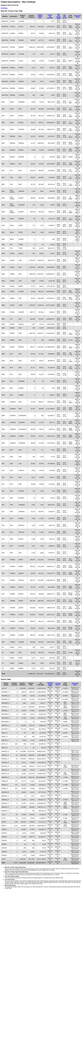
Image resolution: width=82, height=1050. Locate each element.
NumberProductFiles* (40, 16)
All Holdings (4, 8)
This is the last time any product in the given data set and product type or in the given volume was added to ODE (34, 877)
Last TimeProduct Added (58, 16)
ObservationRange (77, 16)
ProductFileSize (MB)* (50, 16)
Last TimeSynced (64, 16)
